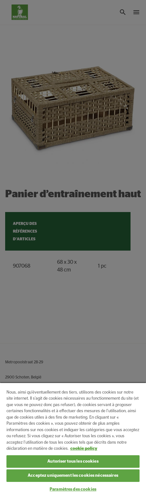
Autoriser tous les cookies (72, 461)
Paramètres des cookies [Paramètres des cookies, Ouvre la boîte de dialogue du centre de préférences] (73, 489)
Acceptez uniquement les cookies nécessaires (73, 476)
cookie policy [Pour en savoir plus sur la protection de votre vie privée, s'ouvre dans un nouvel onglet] (83, 449)
